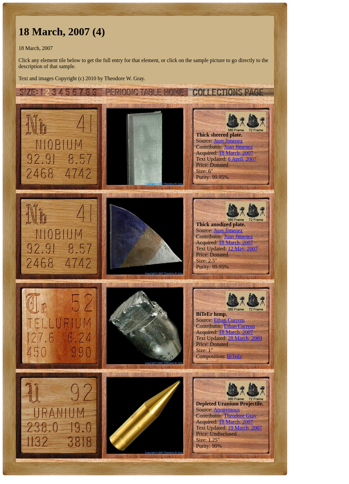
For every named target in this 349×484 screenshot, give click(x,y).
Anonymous (227, 410)
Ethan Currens (229, 320)
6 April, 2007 (242, 159)
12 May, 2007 (243, 248)
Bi (229, 356)
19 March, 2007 (245, 428)
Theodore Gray (240, 416)
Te (234, 356)
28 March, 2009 (245, 338)
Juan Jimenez (228, 141)
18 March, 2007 (236, 153)
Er (239, 356)
